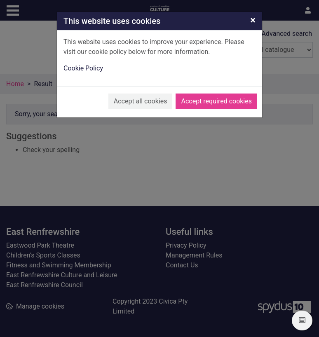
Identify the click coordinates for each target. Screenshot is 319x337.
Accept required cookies (216, 101)
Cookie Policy (83, 68)
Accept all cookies (140, 101)
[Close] (253, 20)
